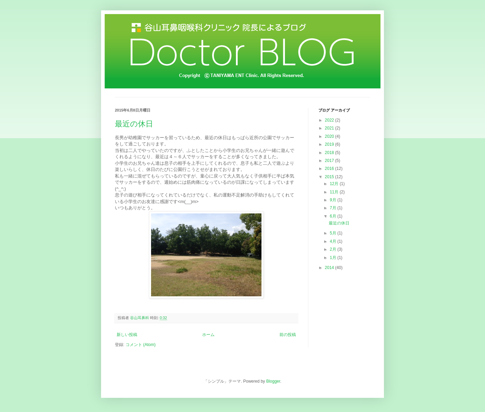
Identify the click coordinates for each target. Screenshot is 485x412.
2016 (330, 168)
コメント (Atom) (141, 344)
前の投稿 (287, 334)
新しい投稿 (127, 334)
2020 (330, 136)
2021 (330, 128)
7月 (333, 207)
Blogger (273, 381)
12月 (335, 183)
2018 (330, 152)
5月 (333, 233)
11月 (335, 192)
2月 (333, 249)
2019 (330, 144)
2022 (330, 120)
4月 (333, 241)
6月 (333, 216)
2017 (330, 160)
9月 (333, 200)
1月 (333, 257)
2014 (330, 267)
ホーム (208, 334)
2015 (330, 176)
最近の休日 (134, 123)
